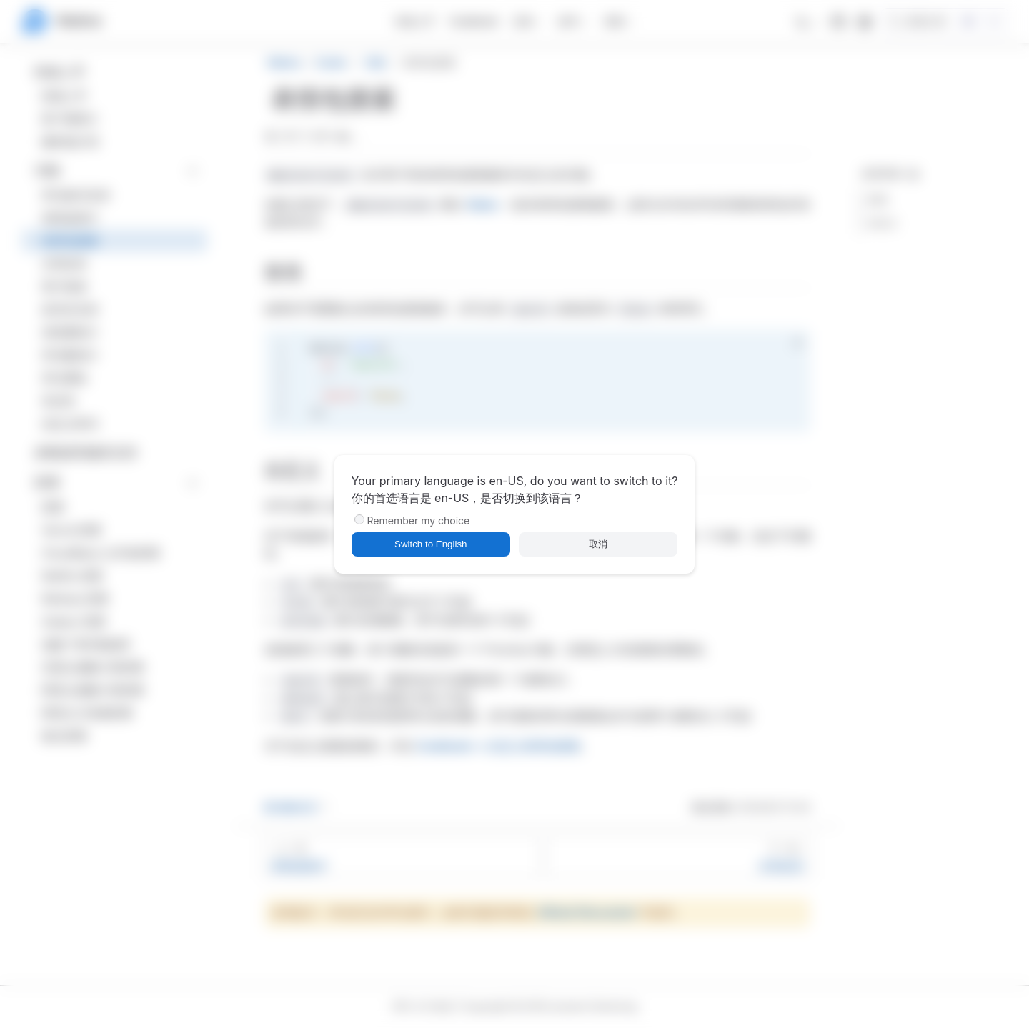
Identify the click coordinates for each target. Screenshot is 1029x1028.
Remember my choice (418, 520)
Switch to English (430, 544)
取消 (598, 544)
